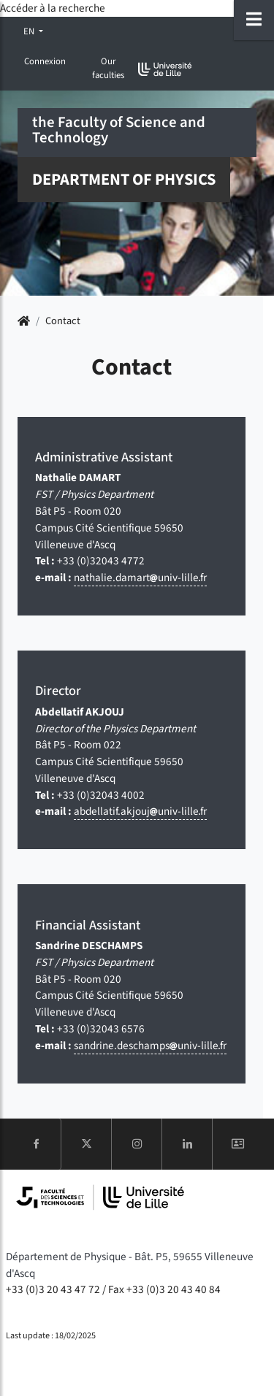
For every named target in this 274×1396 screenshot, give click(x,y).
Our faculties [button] (108, 68)
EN (30, 31)
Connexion (45, 61)
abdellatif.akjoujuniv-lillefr (140, 811)
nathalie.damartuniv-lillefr (140, 577)
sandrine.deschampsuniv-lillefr (150, 1046)
